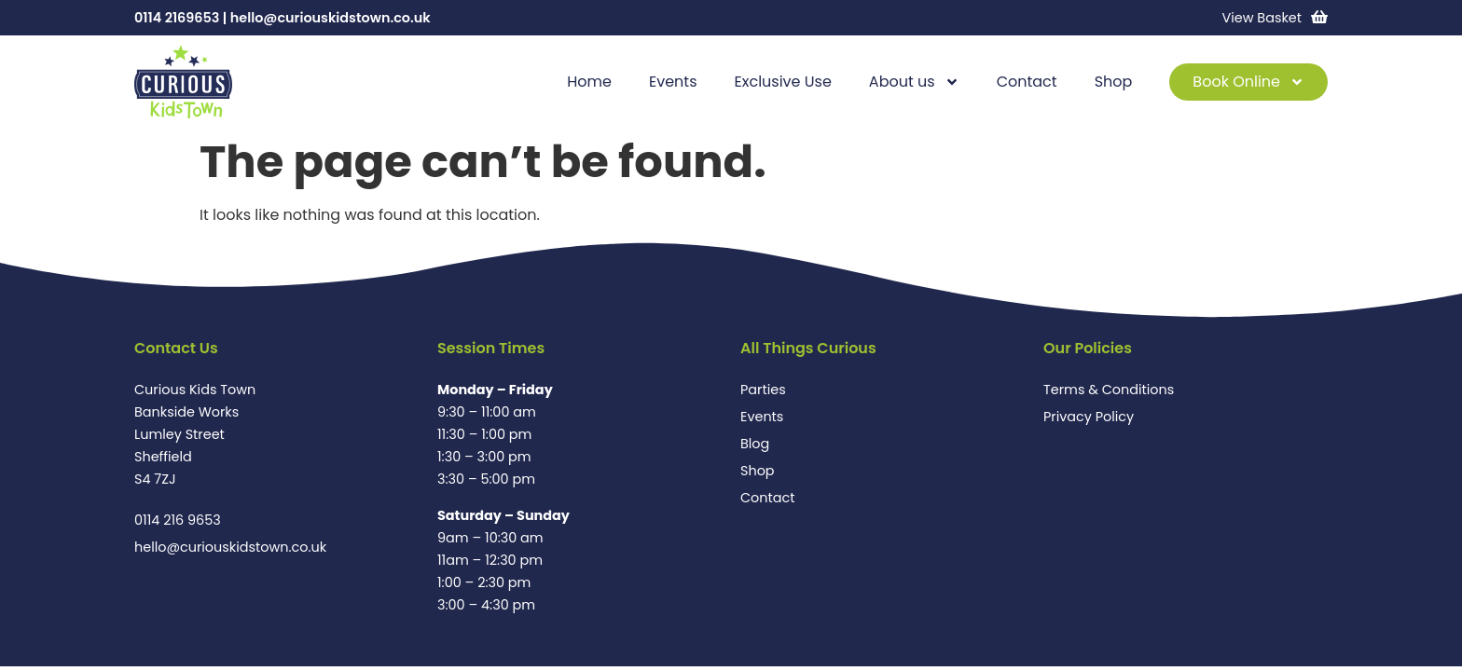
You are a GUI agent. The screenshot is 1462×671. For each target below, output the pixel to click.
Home (589, 81)
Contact (1027, 81)
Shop (1114, 81)
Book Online (1248, 82)
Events (673, 81)
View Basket (1262, 17)
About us (914, 82)
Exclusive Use (783, 81)
